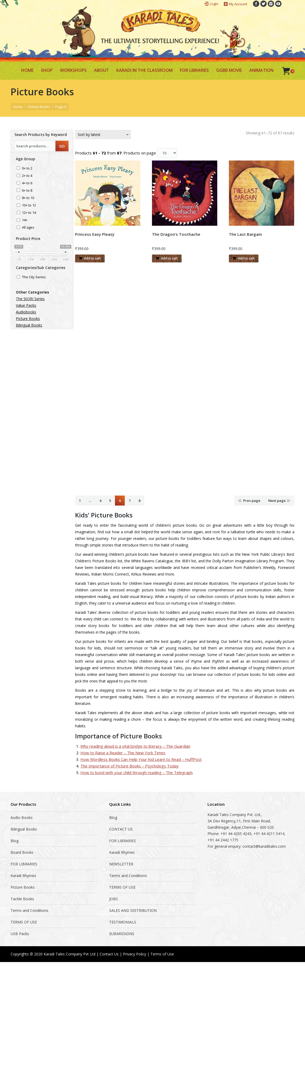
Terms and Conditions (29, 910)
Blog (15, 840)
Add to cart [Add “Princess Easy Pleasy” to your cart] (92, 258)
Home (18, 106)
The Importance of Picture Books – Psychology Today (129, 766)
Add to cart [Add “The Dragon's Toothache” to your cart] (169, 258)
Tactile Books (22, 898)
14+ (24, 220)
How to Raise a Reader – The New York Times (122, 752)
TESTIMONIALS (122, 922)
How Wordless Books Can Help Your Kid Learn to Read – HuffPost (141, 759)
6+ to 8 (27, 191)
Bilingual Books (29, 325)
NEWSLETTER (121, 863)
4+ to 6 (27, 183)
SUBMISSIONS (121, 933)
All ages (28, 228)
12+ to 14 (29, 213)
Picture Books (39, 106)
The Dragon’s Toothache (176, 234)
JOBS (113, 898)
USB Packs (20, 933)
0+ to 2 (27, 169)
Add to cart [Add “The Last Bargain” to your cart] (246, 258)
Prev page (251, 500)
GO (62, 146)
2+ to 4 (27, 176)
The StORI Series (30, 298)
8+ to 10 (28, 198)
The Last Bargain (245, 234)
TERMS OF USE (24, 922)
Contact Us (109, 953)
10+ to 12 (29, 206)
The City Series (34, 277)
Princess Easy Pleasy (94, 234)
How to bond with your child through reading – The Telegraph (136, 772)
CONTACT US (121, 829)
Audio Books (22, 817)
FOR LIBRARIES (24, 863)
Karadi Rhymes (23, 875)
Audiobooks (26, 311)
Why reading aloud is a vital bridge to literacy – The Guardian (135, 746)
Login (214, 3)
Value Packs (26, 305)
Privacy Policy (134, 953)
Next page (277, 500)
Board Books (22, 852)
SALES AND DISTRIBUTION (133, 910)
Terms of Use (162, 953)
